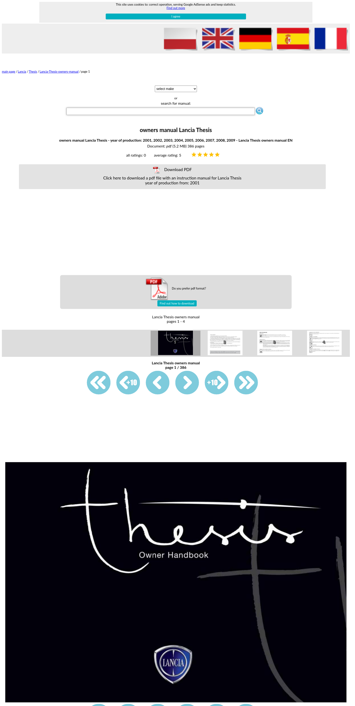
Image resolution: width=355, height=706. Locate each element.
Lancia (22, 71)
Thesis (33, 71)
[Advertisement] (172, 232)
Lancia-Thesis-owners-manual (59, 71)
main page (8, 71)
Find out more (176, 8)
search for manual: (176, 103)
